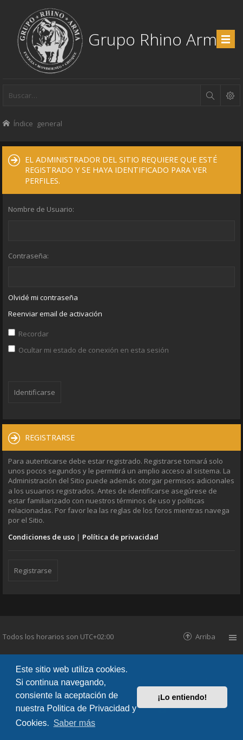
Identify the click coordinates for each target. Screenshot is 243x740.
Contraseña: (28, 256)
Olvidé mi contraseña (43, 297)
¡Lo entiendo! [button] (182, 697)
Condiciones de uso (41, 537)
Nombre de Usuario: (41, 209)
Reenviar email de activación (55, 314)
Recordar (28, 334)
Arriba (205, 636)
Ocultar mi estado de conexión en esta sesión (88, 350)
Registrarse (33, 570)
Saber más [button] (74, 723)
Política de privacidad (120, 537)
